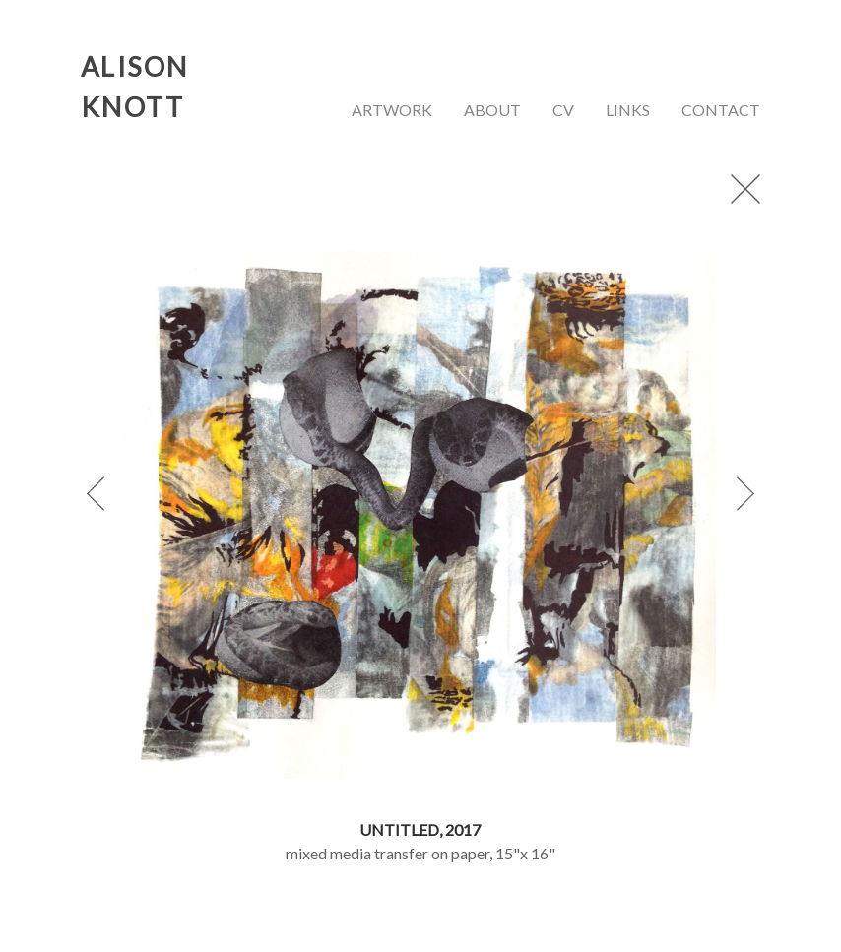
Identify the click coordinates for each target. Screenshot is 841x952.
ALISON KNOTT (135, 86)
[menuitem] (392, 112)
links (628, 109)
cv (563, 109)
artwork (392, 109)
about (492, 109)
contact (720, 109)
